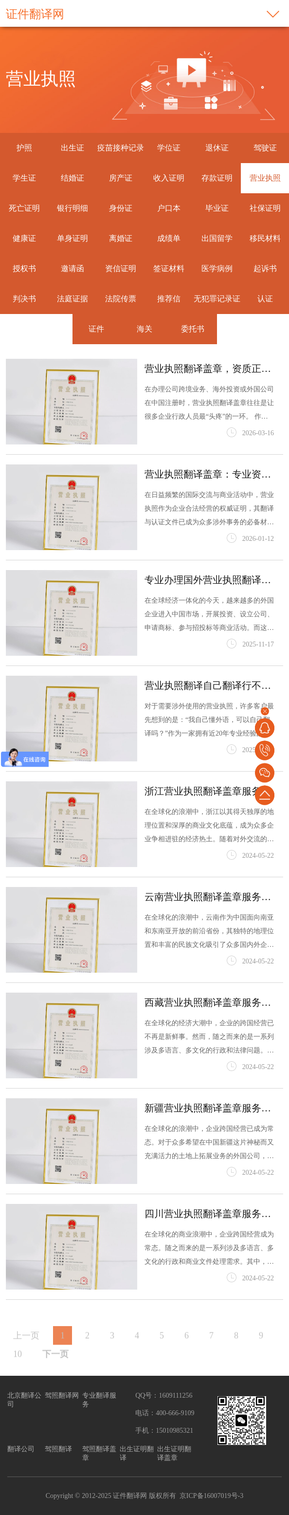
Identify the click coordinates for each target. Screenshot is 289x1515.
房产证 (120, 178)
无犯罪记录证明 (217, 314)
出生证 (72, 148)
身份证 (120, 208)
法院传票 (120, 299)
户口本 (169, 208)
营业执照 (265, 178)
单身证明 (72, 238)
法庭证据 (72, 299)
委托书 (192, 329)
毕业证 (217, 208)
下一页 (55, 1372)
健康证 (24, 238)
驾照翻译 (58, 1449)
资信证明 (120, 268)
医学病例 (217, 268)
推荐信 (169, 299)
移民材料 (265, 238)
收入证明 (168, 178)
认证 (265, 299)
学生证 (24, 178)
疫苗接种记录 (120, 148)
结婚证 (72, 178)
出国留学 (217, 238)
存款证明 (217, 178)
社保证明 (265, 208)
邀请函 (72, 268)
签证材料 (168, 268)
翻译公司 (21, 1449)
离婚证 (120, 238)
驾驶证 (265, 148)
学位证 (169, 148)
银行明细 (72, 208)
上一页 (26, 1354)
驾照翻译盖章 (99, 1453)
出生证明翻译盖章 (174, 1453)
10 (17, 1372)
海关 (144, 329)
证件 (96, 329)
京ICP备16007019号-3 (211, 1495)
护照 (24, 148)
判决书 (24, 299)
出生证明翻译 (137, 1453)
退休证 (217, 148)
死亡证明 (24, 208)
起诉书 (265, 268)
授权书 (24, 268)
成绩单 (169, 238)
